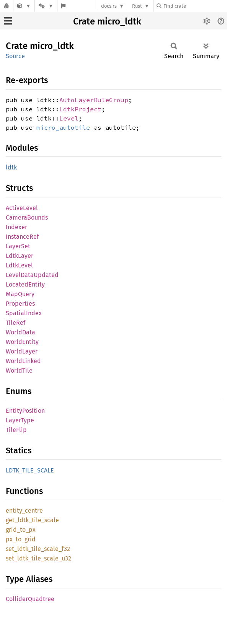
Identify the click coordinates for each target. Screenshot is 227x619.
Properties (20, 303)
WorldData (20, 332)
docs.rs (109, 6)
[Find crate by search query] (195, 6)
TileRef (15, 322)
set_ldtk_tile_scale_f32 (38, 548)
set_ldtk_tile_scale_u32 (38, 558)
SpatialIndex (24, 313)
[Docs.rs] (6, 6)
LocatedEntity (25, 284)
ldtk (11, 167)
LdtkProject (80, 109)
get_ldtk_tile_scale (32, 520)
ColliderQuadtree (30, 599)
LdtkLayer (19, 255)
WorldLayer (22, 351)
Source (15, 56)
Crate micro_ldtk (107, 21)
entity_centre (24, 510)
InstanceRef (22, 236)
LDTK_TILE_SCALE (30, 470)
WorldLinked (23, 361)
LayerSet (18, 246)
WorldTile (19, 370)
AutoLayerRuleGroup (93, 100)
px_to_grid (21, 539)
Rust (137, 6)
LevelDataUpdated (32, 275)
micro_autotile (63, 127)
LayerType (20, 420)
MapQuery (20, 294)
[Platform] (46, 6)
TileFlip (16, 429)
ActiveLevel (22, 208)
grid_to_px (21, 529)
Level (68, 118)
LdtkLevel (19, 265)
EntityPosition (25, 410)
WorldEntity (22, 341)
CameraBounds (27, 217)
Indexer (16, 227)
